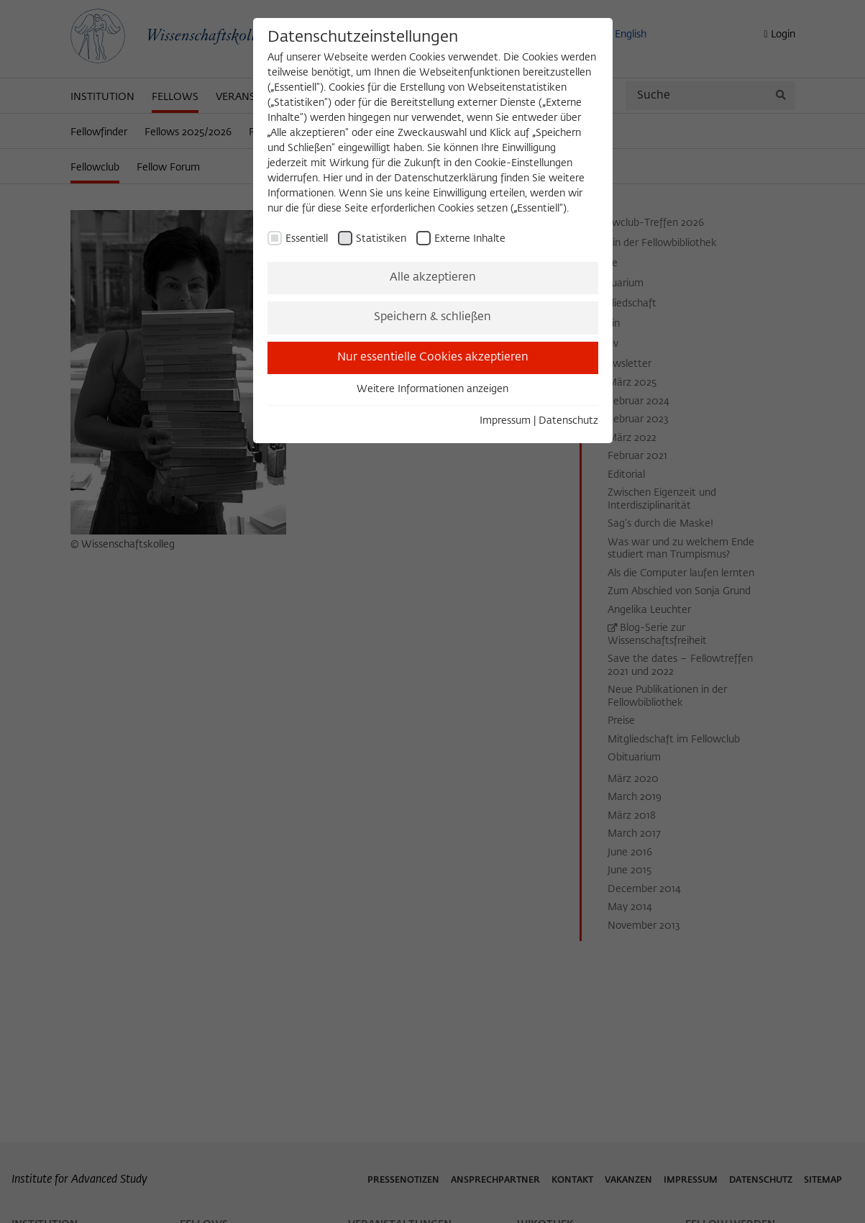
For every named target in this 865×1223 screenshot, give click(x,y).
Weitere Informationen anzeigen (432, 389)
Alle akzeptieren (433, 277)
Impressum (505, 421)
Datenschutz (568, 421)
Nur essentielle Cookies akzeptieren (432, 357)
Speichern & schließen (432, 317)
